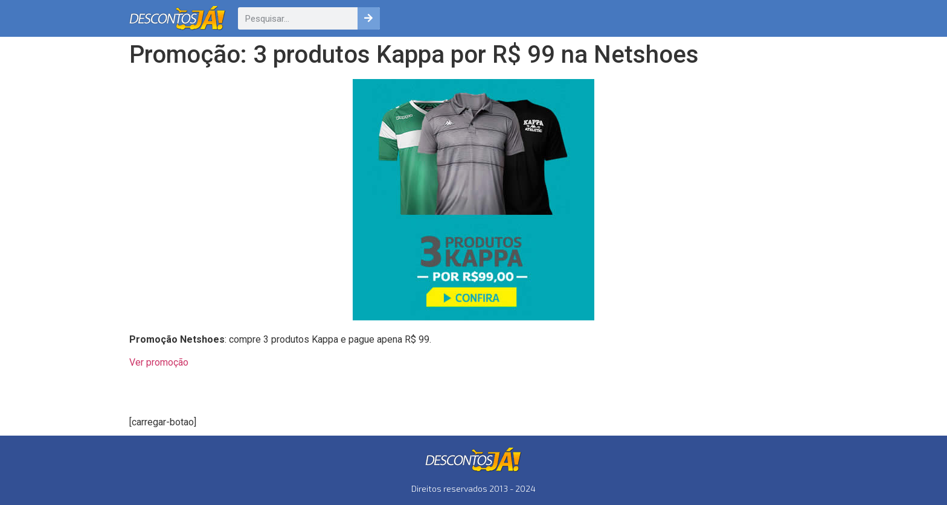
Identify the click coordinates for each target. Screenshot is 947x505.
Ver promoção (158, 362)
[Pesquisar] (369, 18)
